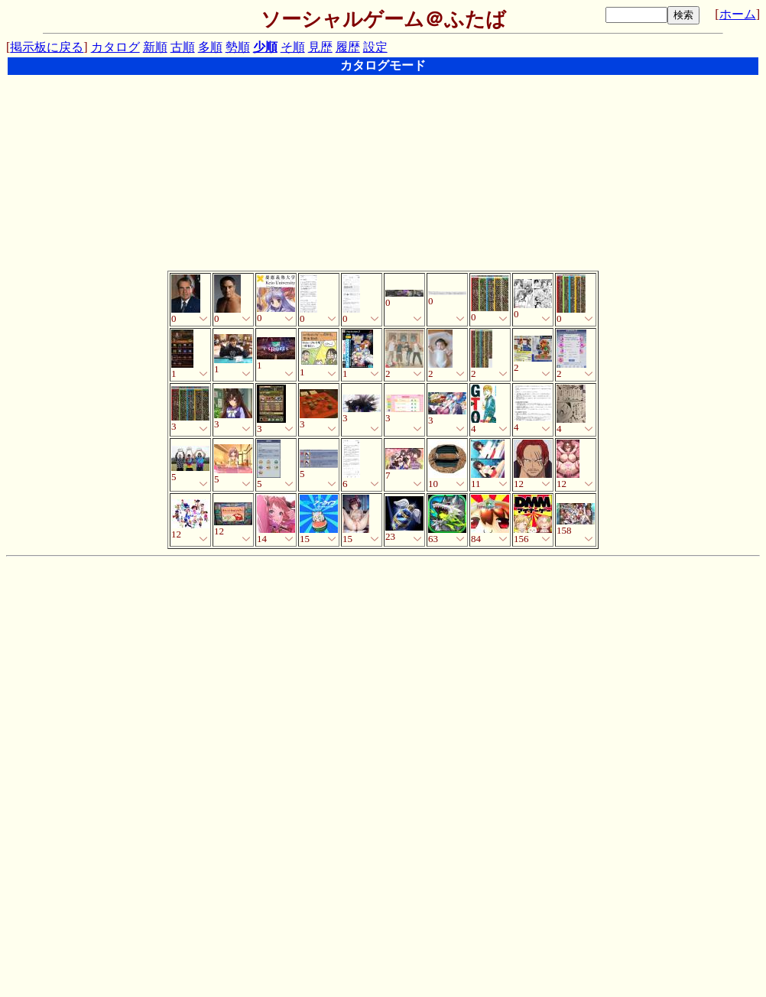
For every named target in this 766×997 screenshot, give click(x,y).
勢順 (238, 47)
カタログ (115, 47)
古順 (182, 47)
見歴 (320, 47)
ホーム (737, 14)
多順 (210, 47)
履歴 (348, 47)
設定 (375, 47)
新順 (155, 47)
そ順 (293, 47)
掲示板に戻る (46, 47)
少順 (265, 47)
